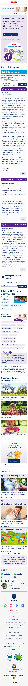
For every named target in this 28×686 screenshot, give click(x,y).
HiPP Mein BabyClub (18, 625)
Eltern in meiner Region (18, 344)
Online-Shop (18, 563)
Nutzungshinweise (10, 635)
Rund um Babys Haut (16, 305)
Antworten (22, 84)
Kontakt (14, 649)
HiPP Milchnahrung (8, 622)
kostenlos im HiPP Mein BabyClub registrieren (18, 357)
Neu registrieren (14, 461)
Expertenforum (7, 78)
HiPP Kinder (8, 625)
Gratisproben (12, 559)
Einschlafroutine (7, 93)
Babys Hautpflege (6, 331)
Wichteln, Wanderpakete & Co (16, 348)
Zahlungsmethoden (14, 641)
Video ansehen (7, 526)
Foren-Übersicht (5, 83)
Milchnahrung (5, 305)
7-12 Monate (13, 335)
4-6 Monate (4, 335)
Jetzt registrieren (17, 13)
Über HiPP (17, 627)
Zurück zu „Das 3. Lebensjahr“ (9, 85)
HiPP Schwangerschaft (14, 616)
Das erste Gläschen (18, 328)
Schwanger (21, 557)
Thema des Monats (6, 344)
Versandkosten (9, 638)
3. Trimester (13, 325)
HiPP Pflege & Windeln (14, 619)
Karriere (20, 635)
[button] (22, 2)
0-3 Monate (15, 331)
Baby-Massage (7, 561)
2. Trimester (5, 325)
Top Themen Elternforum (10, 646)
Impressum (21, 646)
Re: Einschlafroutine (8, 183)
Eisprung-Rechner (10, 557)
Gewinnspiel (9, 563)
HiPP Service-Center (14, 588)
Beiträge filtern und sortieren (13, 277)
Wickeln (5, 559)
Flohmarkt (4, 348)
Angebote (10, 627)
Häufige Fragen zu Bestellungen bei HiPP (14, 643)
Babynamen (21, 325)
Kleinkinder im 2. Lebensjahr (8, 338)
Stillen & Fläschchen (6, 328)
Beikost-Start (5, 302)
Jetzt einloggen (16, 39)
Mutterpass (21, 561)
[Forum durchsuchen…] (14, 468)
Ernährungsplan (21, 559)
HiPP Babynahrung (20, 622)
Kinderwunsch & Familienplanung (9, 321)
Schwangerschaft (6, 308)
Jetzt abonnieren (7, 497)
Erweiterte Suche (9, 471)
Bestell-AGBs (19, 638)
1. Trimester (23, 321)
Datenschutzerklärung (14, 632)
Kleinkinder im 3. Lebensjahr (8, 341)
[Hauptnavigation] (2, 2)
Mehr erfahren (7, 551)
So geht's (24, 13)
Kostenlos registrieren (10, 35)
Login (10, 13)
